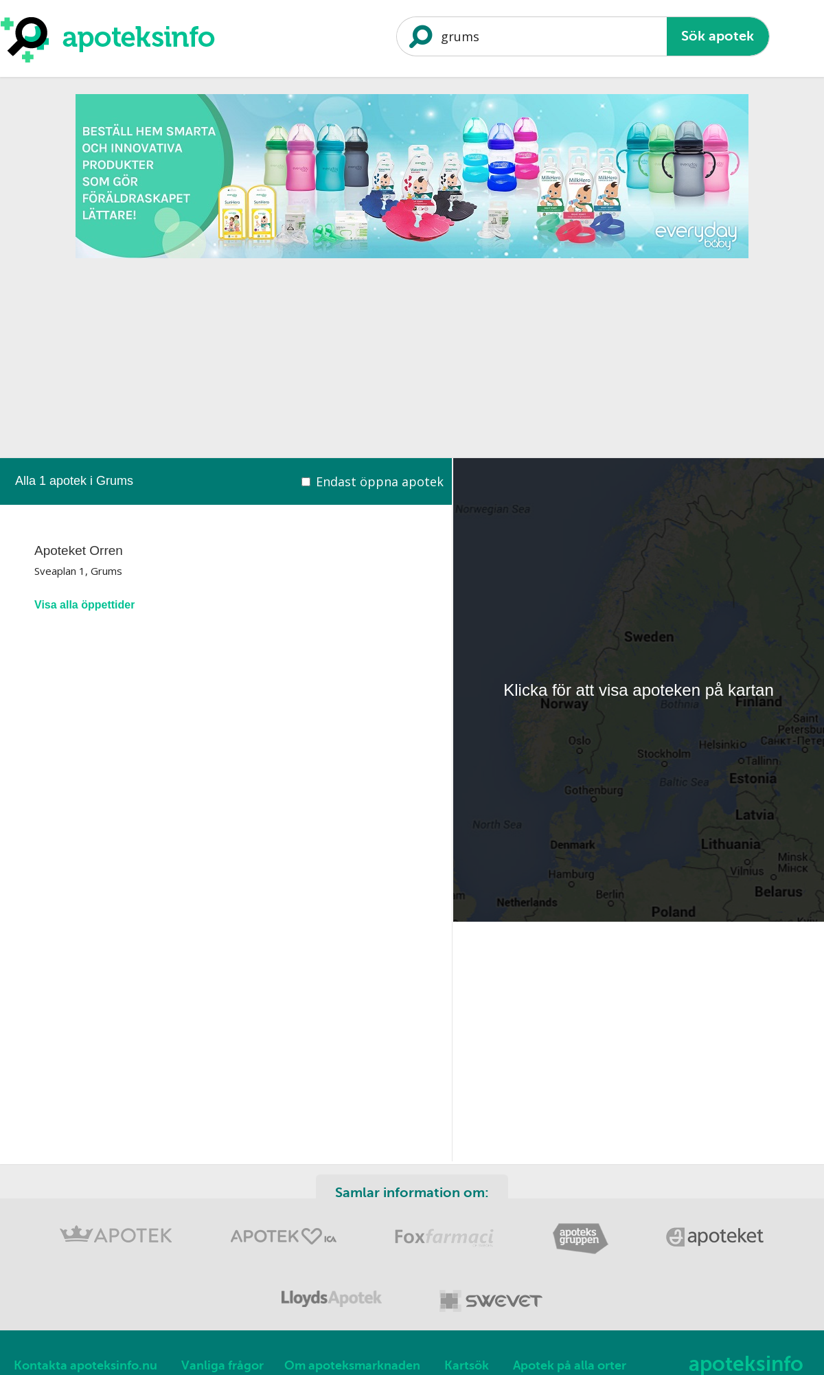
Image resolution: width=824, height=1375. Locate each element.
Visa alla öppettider (84, 605)
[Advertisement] (412, 362)
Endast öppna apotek (380, 481)
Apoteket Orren (78, 550)
